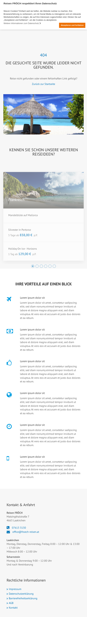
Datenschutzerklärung (21, 593)
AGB (11, 602)
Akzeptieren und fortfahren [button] (72, 25)
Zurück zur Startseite (43, 83)
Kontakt (13, 607)
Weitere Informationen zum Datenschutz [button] (22, 23)
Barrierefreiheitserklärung (23, 598)
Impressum (15, 589)
